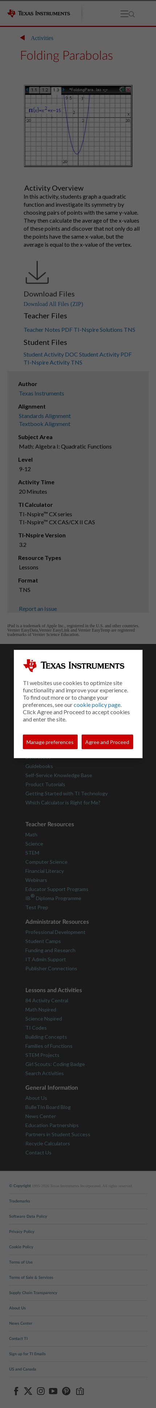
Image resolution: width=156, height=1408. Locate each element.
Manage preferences (50, 742)
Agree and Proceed (107, 742)
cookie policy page (97, 704)
